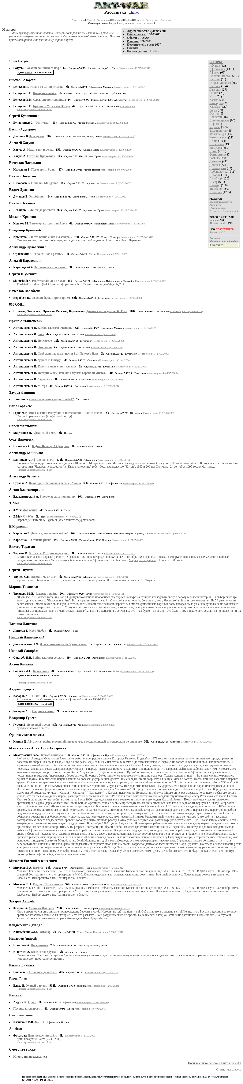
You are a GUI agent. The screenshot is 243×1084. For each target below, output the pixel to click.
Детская (214, 164)
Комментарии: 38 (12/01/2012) (121, 210)
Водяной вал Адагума (220, 201)
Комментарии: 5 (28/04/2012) (129, 86)
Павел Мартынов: (23, 426)
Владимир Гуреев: (23, 718)
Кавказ (213, 99)
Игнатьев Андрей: (23, 938)
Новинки (117, 20)
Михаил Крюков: (22, 217)
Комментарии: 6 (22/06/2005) (126, 297)
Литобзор (215, 178)
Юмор (213, 181)
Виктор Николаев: (23, 176)
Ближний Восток (220, 75)
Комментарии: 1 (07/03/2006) (90, 1008)
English (128, 20)
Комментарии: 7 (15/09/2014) (140, 327)
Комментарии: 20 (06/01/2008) (92, 1002)
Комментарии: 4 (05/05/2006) (162, 373)
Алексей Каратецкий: (26, 260)
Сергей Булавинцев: (25, 116)
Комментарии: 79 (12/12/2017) (101, 972)
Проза (213, 151)
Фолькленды (217, 134)
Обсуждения (103, 20)
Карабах (214, 106)
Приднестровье (219, 120)
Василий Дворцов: (23, 129)
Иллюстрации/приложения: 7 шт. (34, 1042)
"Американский (217, 207)
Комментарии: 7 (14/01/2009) (100, 334)
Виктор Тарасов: (22, 546)
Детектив (215, 161)
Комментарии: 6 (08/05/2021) (114, 908)
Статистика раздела (228, 1069)
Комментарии (127, 106)
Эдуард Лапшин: (22, 392)
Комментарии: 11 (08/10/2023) (128, 755)
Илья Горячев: (20, 406)
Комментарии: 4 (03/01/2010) (111, 196)
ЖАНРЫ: (216, 62)
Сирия (213, 123)
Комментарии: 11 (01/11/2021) (120, 553)
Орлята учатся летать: (26, 735)
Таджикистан (218, 130)
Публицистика (218, 171)
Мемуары (215, 147)
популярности (126, 23)
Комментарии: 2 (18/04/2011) (100, 724)
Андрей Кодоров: (22, 689)
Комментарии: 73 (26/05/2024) (186, 311)
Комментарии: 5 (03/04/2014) (142, 644)
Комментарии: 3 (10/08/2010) (108, 593)
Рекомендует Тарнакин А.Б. (223, 210)
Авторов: (215, 220)
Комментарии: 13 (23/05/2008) (119, 136)
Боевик (214, 158)
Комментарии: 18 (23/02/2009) (113, 122)
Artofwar (155, 51)
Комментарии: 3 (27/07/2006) (153, 353)
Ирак (212, 96)
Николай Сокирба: (23, 651)
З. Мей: (15, 503)
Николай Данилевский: (27, 637)
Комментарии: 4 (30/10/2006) (138, 483)
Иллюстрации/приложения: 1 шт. (34, 109)
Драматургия (217, 168)
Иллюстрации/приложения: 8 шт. (34, 419)
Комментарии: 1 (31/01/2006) (114, 360)
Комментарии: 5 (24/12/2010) (97, 696)
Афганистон (215, 204)
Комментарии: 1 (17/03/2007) (80, 1035)
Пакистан (215, 117)
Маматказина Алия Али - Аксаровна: (38, 748)
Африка (214, 72)
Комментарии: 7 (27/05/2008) (127, 540)
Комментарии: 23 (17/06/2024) (107, 347)
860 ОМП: (17, 304)
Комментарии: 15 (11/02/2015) (113, 459)
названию (149, 23)
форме (113, 23)
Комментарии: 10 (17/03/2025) (64, 516)
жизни (28, 72)
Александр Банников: (26, 453)
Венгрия (214, 79)
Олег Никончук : (22, 439)
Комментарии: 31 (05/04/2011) (137, 237)
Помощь (138, 20)
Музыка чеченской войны (223, 241)
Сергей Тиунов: (21, 570)
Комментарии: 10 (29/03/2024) (102, 386)
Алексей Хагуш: (21, 143)
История (214, 175)
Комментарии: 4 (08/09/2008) (116, 169)
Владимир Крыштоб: (25, 230)
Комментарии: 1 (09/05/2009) (170, 533)
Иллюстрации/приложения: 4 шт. (34, 617)
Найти (90, 20)
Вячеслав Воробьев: (24, 291)
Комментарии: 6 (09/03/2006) (108, 340)
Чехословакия (218, 137)
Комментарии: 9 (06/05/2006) (196, 741)
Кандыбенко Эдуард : (25, 925)
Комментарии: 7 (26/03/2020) (115, 183)
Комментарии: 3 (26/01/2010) (108, 932)
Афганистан (217, 69)
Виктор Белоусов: (22, 80)
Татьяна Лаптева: (23, 624)
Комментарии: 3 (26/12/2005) (107, 379)
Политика (215, 192)
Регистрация (78, 20)
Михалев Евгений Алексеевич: (33, 861)
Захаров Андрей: (22, 901)
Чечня (213, 140)
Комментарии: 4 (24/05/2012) (108, 867)
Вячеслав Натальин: (25, 163)
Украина (214, 127)
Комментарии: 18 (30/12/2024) (137, 671)
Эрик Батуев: (19, 61)
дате (139, 23)
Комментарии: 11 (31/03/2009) (159, 413)
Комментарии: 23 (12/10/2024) (102, 985)
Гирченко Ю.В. (218, 232)
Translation (216, 188)
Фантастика (217, 154)
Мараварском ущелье (142, 560)
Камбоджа (216, 103)
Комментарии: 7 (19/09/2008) (130, 223)
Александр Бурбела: (24, 476)
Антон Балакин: (21, 664)
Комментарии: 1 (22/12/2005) (131, 366)
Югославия (216, 144)
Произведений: (218, 223)
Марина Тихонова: (23, 587)
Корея (213, 110)
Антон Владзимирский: (27, 490)
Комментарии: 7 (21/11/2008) (150, 281)
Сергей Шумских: (23, 274)
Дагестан (215, 89)
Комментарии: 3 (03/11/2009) (112, 254)
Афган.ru (214, 238)
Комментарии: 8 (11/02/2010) (121, 657)
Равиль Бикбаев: (22, 965)
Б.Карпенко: (18, 527)
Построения (151, 20)
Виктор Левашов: (22, 203)
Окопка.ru (166, 20)
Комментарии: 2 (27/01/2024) (143, 99)
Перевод (214, 185)
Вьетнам (214, 86)
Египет (214, 93)
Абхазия (214, 65)
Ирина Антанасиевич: (26, 321)
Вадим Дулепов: (21, 190)
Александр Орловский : (27, 247)
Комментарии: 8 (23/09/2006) (117, 156)
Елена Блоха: (19, 979)
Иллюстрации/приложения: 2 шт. (34, 314)
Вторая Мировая (220, 82)
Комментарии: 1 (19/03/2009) (112, 576)
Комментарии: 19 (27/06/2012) (135, 68)
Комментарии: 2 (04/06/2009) (126, 884)
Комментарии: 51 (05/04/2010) (116, 149)
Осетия (214, 113)
